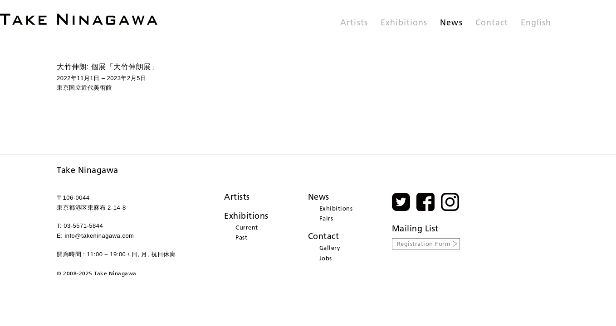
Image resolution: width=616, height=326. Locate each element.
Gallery (330, 247)
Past (241, 237)
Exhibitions (404, 23)
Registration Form (424, 243)
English (536, 23)
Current (246, 227)
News (451, 23)
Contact (491, 23)
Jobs (325, 258)
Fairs (326, 218)
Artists (353, 23)
